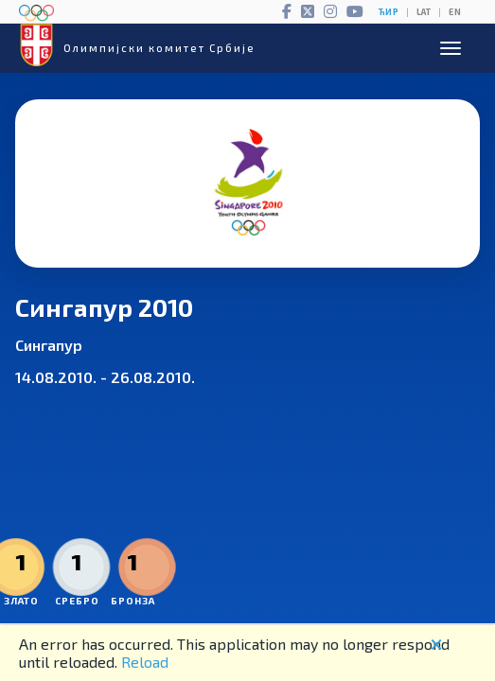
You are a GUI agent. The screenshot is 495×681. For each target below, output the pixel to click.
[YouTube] (354, 11)
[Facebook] (287, 11)
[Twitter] (307, 11)
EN (455, 12)
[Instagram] (330, 11)
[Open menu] (450, 48)
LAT (423, 12)
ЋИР (388, 12)
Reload (144, 662)
